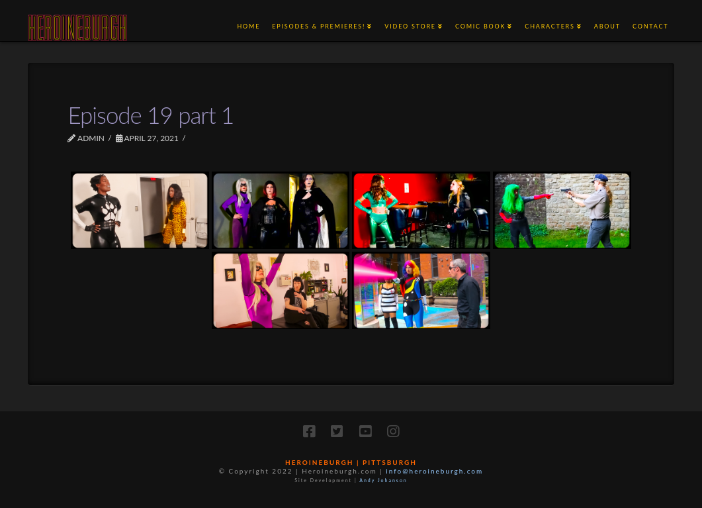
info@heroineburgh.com (434, 471)
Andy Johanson (383, 480)
